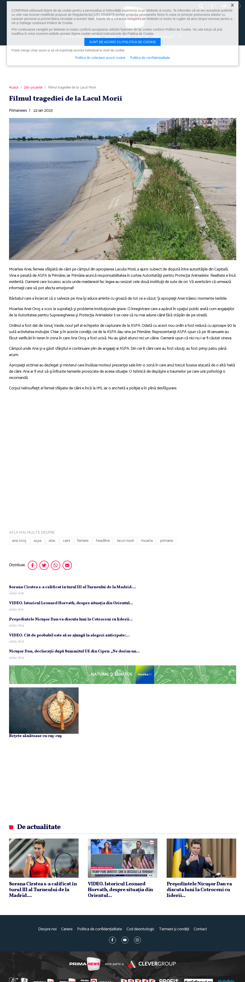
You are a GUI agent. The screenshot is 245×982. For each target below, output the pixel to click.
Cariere (67, 929)
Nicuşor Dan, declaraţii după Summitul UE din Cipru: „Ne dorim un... (74, 651)
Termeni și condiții (174, 929)
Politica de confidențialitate (99, 929)
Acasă (13, 88)
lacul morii (125, 540)
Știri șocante (33, 88)
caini (66, 540)
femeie (83, 540)
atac (52, 540)
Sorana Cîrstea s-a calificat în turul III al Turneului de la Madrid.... (72, 587)
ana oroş (19, 540)
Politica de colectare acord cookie (100, 57)
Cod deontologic (140, 929)
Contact (200, 929)
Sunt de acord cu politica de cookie (122, 42)
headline (103, 540)
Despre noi (47, 929)
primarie (166, 540)
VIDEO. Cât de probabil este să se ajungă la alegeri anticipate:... (69, 635)
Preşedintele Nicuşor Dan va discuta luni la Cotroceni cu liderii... (71, 619)
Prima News (85, 964)
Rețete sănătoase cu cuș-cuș (35, 736)
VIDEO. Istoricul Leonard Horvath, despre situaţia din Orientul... (71, 603)
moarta (147, 540)
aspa (37, 540)
